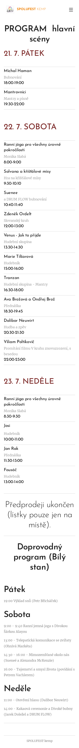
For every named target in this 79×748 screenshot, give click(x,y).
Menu (71, 9)
